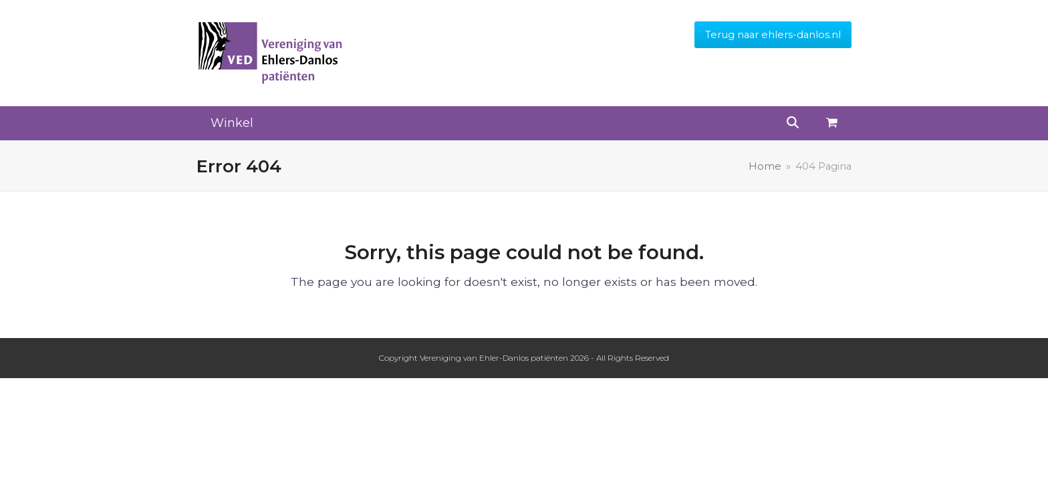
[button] (832, 123)
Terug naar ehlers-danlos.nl (773, 35)
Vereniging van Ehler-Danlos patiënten (494, 358)
